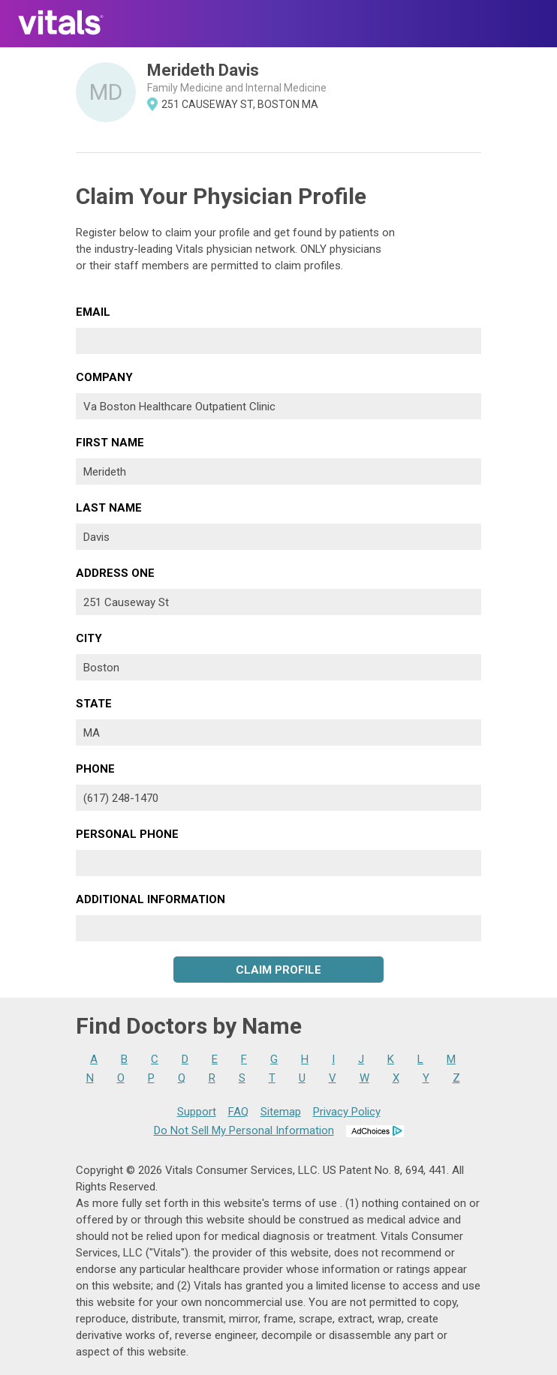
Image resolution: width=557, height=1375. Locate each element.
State (94, 703)
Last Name (109, 508)
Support (196, 1111)
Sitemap (280, 1111)
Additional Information (150, 899)
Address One (115, 573)
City (89, 638)
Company (104, 377)
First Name (110, 442)
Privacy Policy (347, 1111)
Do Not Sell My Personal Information (244, 1130)
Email (93, 312)
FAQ (238, 1111)
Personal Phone (127, 834)
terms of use (306, 1203)
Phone (95, 769)
